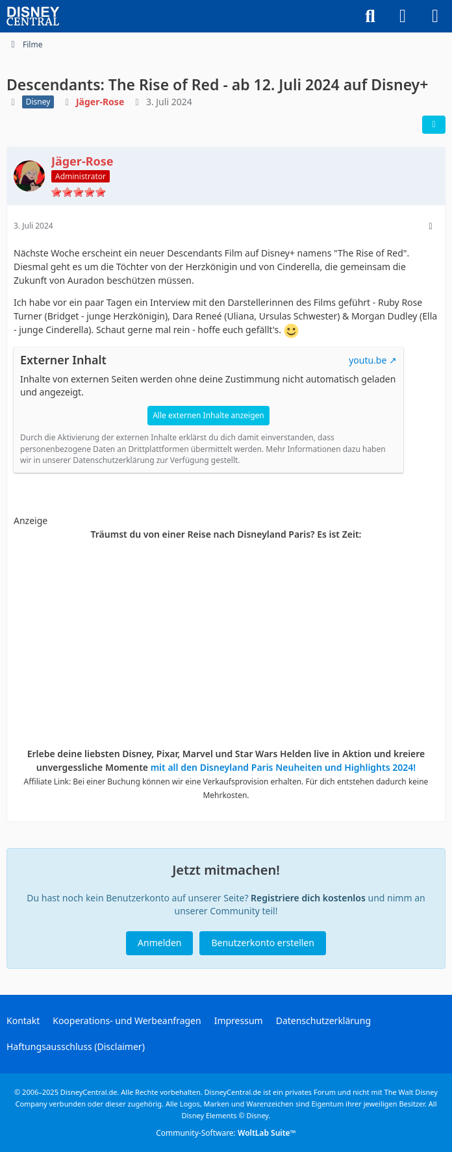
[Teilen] (434, 125)
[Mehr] (430, 226)
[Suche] (370, 16)
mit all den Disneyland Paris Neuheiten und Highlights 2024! (283, 767)
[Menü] (435, 16)
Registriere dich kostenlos (308, 898)
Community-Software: (226, 1132)
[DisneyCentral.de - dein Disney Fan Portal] (33, 16)
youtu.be (367, 360)
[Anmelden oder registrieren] (403, 16)
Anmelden (159, 942)
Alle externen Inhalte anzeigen (208, 415)
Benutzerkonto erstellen (262, 942)
